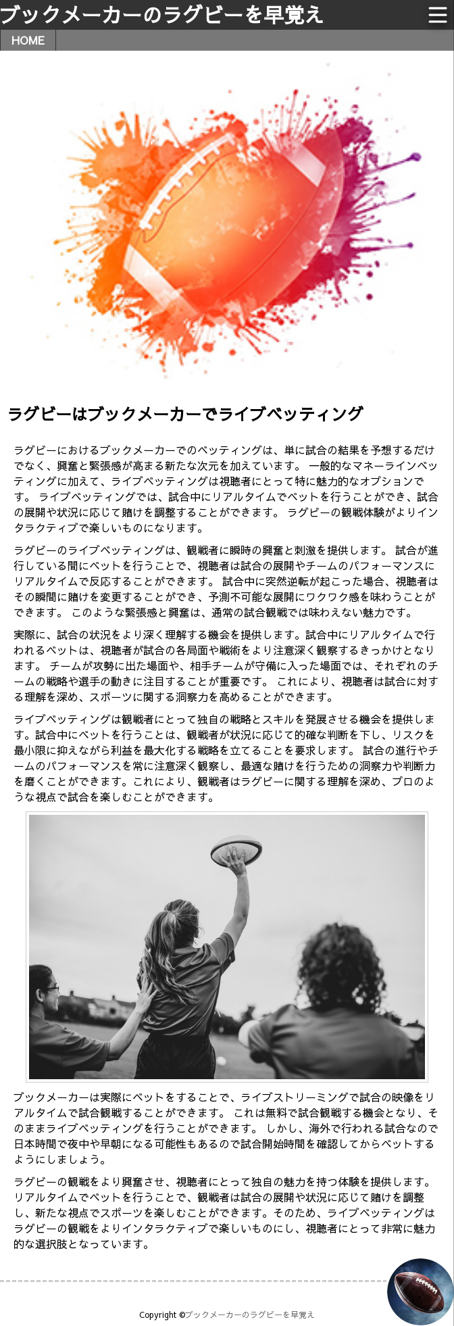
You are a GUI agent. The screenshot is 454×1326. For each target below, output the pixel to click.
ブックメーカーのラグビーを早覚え (162, 14)
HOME (28, 39)
